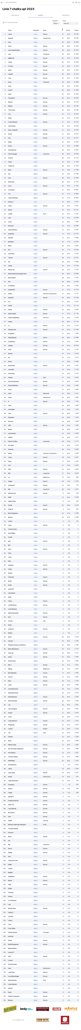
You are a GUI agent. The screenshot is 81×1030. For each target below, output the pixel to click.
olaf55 (10, 820)
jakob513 (11, 796)
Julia (9, 413)
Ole (9, 174)
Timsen (10, 258)
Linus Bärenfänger (13, 976)
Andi (9, 968)
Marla (9, 246)
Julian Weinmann (13, 780)
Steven (10, 896)
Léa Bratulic (11, 593)
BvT (9, 250)
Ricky (9, 741)
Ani (9, 301)
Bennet (10, 353)
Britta (9, 581)
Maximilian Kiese (13, 693)
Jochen (10, 729)
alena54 (10, 238)
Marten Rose (12, 908)
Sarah (10, 585)
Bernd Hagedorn (13, 513)
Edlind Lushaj (12, 745)
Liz (9, 477)
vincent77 (11, 952)
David (10, 361)
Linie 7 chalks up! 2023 (11, 2)
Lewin (10, 717)
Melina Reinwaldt (13, 613)
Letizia (10, 521)
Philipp (10, 852)
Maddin (10, 872)
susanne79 (11, 485)
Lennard (10, 916)
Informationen (15, 15)
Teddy (10, 792)
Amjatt (10, 713)
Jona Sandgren (12, 709)
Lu (9, 325)
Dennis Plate (12, 661)
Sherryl (10, 573)
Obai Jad (11, 653)
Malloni (10, 106)
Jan (9, 705)
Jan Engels (11, 409)
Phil (9, 281)
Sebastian (11, 417)
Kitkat (10, 453)
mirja (9, 86)
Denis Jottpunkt (13, 130)
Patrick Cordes (12, 441)
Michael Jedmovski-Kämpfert (17, 824)
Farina (10, 601)
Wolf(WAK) (11, 761)
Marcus (10, 517)
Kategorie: (55, 20)
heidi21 (10, 437)
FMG (9, 469)
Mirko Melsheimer (13, 649)
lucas (9, 393)
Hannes (10, 377)
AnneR (10, 537)
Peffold (10, 737)
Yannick (10, 641)
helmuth (10, 38)
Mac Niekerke (12, 673)
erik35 (10, 305)
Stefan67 (11, 297)
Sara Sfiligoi (11, 533)
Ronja (9, 118)
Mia (9, 545)
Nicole (10, 429)
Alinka (10, 309)
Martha (10, 102)
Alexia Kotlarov (12, 230)
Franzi (10, 397)
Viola (9, 549)
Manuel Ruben (12, 948)
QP (9, 357)
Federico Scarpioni (13, 996)
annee (10, 569)
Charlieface (11, 341)
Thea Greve (11, 110)
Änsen (10, 210)
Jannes (10, 868)
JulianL (10, 266)
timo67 (10, 90)
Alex (9, 816)
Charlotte (11, 577)
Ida (9, 262)
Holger (10, 481)
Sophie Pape (12, 501)
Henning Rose (12, 764)
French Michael (12, 122)
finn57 (10, 162)
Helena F (10, 202)
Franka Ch (11, 166)
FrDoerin (10, 832)
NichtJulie (11, 182)
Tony (9, 78)
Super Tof (11, 804)
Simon (10, 848)
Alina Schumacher (13, 381)
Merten (10, 988)
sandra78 (11, 589)
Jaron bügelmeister (14, 50)
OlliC (9, 425)
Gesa (9, 405)
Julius (10, 685)
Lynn (9, 178)
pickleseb (11, 234)
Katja (9, 597)
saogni (10, 321)
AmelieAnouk (12, 150)
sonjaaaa (10, 565)
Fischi (10, 389)
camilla (10, 214)
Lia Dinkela (11, 285)
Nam (9, 561)
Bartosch (11, 226)
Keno (9, 681)
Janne (10, 34)
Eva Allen (11, 445)
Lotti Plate (11, 254)
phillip (10, 864)
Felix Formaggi (12, 154)
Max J (10, 665)
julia (9, 541)
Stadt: (64, 20)
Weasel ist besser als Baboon (17, 645)
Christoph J (11, 98)
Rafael (10, 888)
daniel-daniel (12, 313)
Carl (9, 465)
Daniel (10, 940)
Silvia (9, 461)
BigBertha (11, 58)
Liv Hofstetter (12, 900)
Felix (9, 956)
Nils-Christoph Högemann (15, 749)
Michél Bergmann (13, 944)
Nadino (10, 633)
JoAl (9, 218)
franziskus (11, 784)
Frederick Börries (13, 800)
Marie (10, 70)
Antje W (10, 509)
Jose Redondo (12, 984)
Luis (9, 114)
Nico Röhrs (11, 812)
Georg (10, 505)
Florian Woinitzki (13, 385)
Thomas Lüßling (13, 757)
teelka (10, 293)
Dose (9, 82)
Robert (10, 788)
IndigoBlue (11, 876)
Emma (10, 134)
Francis (10, 677)
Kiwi (9, 617)
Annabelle (11, 333)
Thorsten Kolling (13, 828)
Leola (9, 222)
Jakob (10, 768)
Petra (9, 46)
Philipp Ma (11, 725)
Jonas (10, 457)
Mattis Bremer (12, 980)
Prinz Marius (11, 753)
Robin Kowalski (12, 701)
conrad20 (11, 369)
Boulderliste (65, 15)
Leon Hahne (11, 928)
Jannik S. (10, 912)
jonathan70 (11, 289)
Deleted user (12, 329)
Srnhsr (10, 146)
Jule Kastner (12, 126)
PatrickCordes (12, 964)
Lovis (9, 186)
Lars (9, 904)
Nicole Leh (11, 269)
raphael (10, 345)
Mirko (10, 836)
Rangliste (40, 15)
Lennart (10, 960)
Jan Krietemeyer (13, 689)
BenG (9, 637)
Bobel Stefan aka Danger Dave (17, 273)
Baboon (10, 1000)
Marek (10, 880)
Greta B (10, 158)
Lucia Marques (12, 609)
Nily (9, 489)
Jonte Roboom (12, 721)
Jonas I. (10, 920)
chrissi (10, 62)
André (10, 776)
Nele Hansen (12, 277)
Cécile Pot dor (12, 529)
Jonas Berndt (12, 808)
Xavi (9, 138)
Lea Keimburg (12, 605)
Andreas (10, 449)
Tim (9, 194)
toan (9, 42)
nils (9, 840)
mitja (9, 884)
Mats (9, 170)
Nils (9, 473)
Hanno (10, 657)
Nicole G (10, 421)
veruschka (11, 190)
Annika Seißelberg (13, 317)
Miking (10, 669)
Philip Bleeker (12, 337)
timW (9, 497)
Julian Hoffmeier (13, 198)
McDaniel (11, 242)
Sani (9, 856)
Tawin (10, 206)
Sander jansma (12, 932)
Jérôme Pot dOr (13, 860)
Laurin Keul (11, 972)
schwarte (11, 629)
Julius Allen (11, 772)
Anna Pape (11, 373)
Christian (10, 892)
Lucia (9, 557)
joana (9, 94)
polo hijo (10, 936)
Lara (9, 54)
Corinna (10, 66)
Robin (10, 992)
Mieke (10, 142)
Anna (9, 349)
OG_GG (10, 621)
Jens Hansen (12, 433)
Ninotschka (11, 365)
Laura (9, 525)
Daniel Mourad (12, 697)
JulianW (10, 74)
